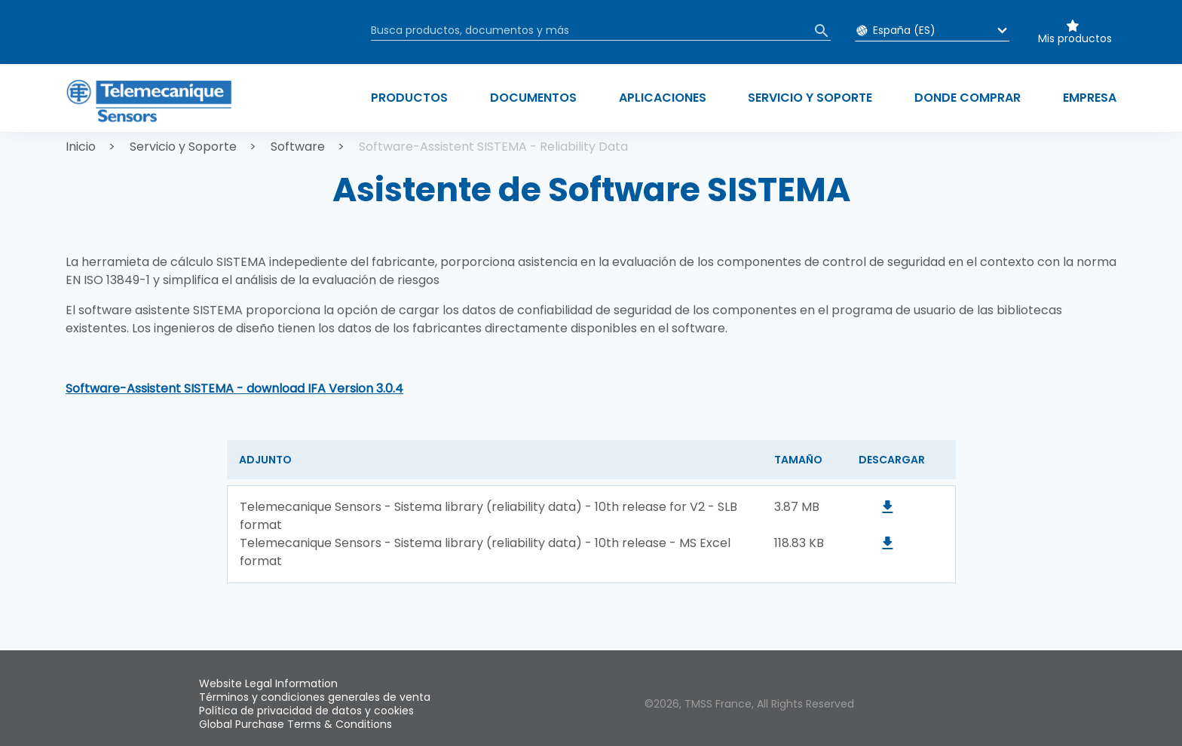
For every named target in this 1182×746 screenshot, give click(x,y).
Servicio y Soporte (183, 146)
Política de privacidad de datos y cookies (306, 710)
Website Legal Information (268, 683)
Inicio (81, 146)
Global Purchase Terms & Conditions (295, 724)
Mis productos (1075, 38)
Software (298, 146)
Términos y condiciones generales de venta (314, 697)
